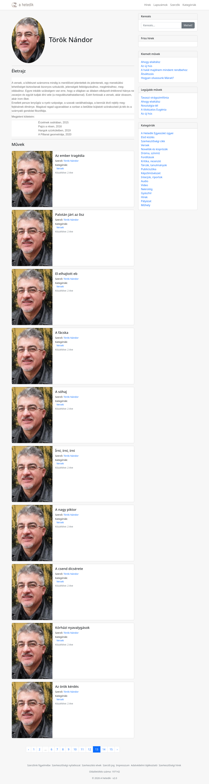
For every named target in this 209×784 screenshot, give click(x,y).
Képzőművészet (151, 173)
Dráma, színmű (150, 153)
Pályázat (146, 201)
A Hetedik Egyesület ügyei (157, 133)
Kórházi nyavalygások (72, 627)
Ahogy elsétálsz (150, 62)
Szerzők (175, 5)
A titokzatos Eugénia (154, 109)
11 (82, 749)
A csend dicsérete (69, 568)
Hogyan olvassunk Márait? (157, 78)
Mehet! (188, 25)
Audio (144, 181)
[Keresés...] (161, 25)
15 (111, 749)
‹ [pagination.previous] (28, 749)
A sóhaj (61, 391)
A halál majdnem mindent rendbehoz (164, 70)
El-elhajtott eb (66, 273)
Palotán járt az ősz (69, 214)
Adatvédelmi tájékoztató (144, 765)
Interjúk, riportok (152, 177)
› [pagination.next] (117, 749)
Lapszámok (161, 5)
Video (144, 185)
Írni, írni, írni (65, 450)
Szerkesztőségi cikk (153, 141)
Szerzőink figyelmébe (39, 765)
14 (103, 749)
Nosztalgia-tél (149, 105)
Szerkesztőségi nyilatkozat (66, 765)
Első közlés (148, 137)
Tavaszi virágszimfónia (155, 97)
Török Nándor (71, 160)
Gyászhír (146, 193)
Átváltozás (147, 74)
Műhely (145, 205)
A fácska (61, 332)
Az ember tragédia (69, 155)
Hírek (147, 5)
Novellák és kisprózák (154, 149)
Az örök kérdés (67, 686)
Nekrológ (147, 189)
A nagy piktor (65, 509)
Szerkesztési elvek (92, 765)
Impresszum (123, 765)
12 (89, 749)
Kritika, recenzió (151, 161)
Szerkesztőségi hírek (170, 765)
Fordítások (147, 157)
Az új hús (146, 66)
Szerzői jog (109, 765)
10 (74, 749)
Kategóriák (189, 5)
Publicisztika (148, 169)
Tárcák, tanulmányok (154, 165)
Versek (60, 168)
